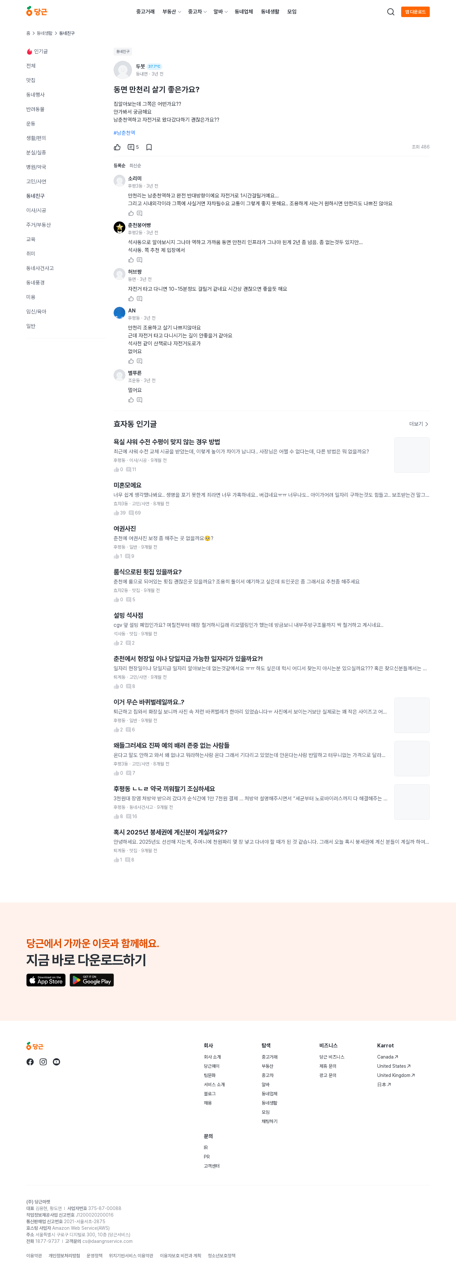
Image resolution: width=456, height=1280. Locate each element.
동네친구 (122, 51)
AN (132, 311)
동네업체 (244, 12)
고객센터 (212, 1166)
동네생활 (270, 12)
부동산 (169, 12)
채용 (208, 1103)
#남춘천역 (124, 133)
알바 (218, 12)
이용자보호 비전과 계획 (180, 1255)
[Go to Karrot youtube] (56, 1062)
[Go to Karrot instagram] (43, 1062)
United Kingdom (396, 1075)
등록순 (119, 165)
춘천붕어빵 (139, 225)
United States (394, 1066)
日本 (384, 1084)
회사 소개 (212, 1057)
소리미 (135, 178)
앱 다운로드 (415, 11)
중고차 (195, 12)
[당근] (36, 12)
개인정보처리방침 (64, 1255)
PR (207, 1156)
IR (206, 1147)
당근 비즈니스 (331, 1057)
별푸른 (135, 373)
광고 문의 (328, 1075)
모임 (291, 12)
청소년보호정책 (221, 1255)
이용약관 (34, 1255)
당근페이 (212, 1066)
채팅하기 (269, 1121)
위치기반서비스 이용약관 (131, 1255)
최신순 (135, 165)
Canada (387, 1057)
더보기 (419, 424)
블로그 (210, 1093)
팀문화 (210, 1075)
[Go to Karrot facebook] (30, 1062)
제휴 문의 (328, 1066)
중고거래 (145, 12)
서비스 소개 (214, 1084)
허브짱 (135, 272)
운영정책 (94, 1255)
